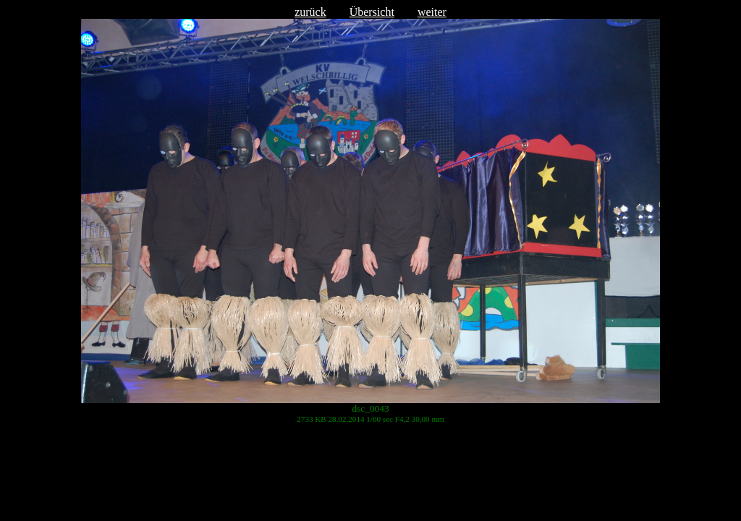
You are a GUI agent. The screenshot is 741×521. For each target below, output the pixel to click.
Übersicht (372, 12)
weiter (432, 12)
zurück (310, 12)
